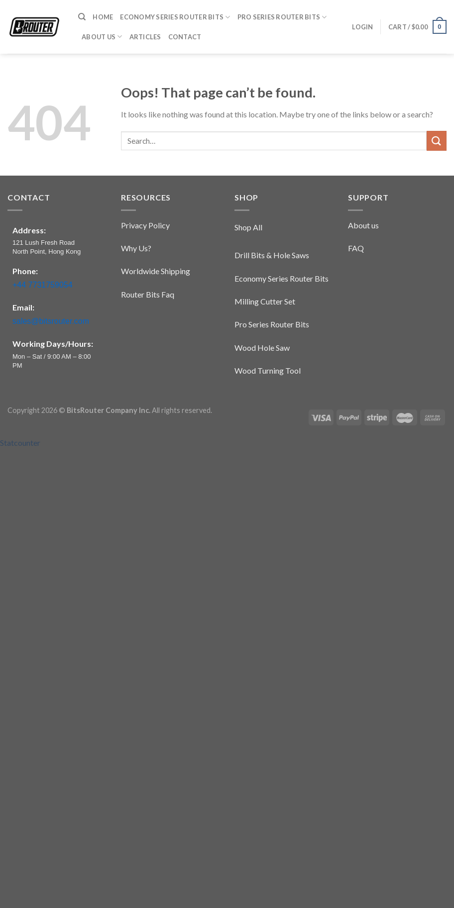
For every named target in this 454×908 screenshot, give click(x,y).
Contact (185, 37)
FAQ (356, 248)
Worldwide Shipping (155, 271)
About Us (102, 36)
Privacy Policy (145, 225)
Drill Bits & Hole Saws (271, 255)
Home (103, 17)
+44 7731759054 (42, 285)
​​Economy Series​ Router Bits (175, 17)
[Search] (82, 16)
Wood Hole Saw (262, 347)
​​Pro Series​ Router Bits (282, 17)
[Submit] (437, 140)
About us (363, 225)
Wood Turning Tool (267, 370)
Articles (145, 37)
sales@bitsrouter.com (50, 321)
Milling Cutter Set (264, 301)
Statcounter (20, 442)
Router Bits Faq (147, 294)
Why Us (134, 248)
